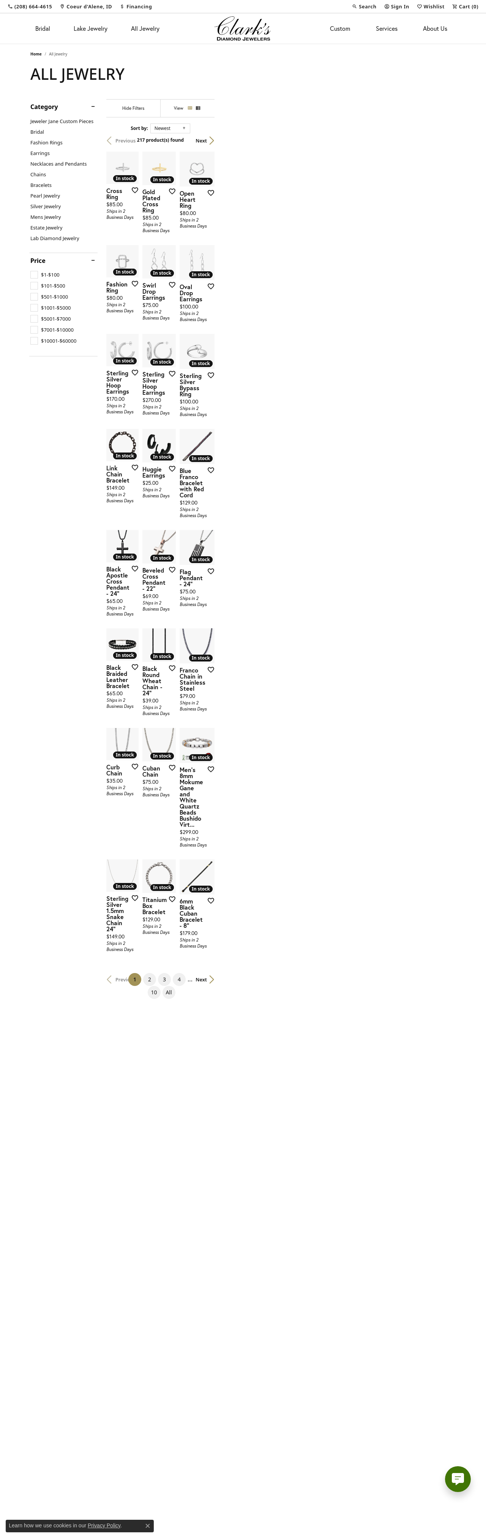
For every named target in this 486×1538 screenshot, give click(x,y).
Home (36, 54)
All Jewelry (145, 28)
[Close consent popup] (147, 1526)
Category (44, 107)
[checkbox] (45, 274)
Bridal (42, 28)
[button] (364, 6)
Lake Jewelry (90, 28)
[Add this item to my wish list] (214, 272)
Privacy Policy (104, 1525)
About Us (435, 28)
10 (306, 1376)
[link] (30, 6)
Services (387, 28)
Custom (340, 28)
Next (442, 140)
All (321, 1376)
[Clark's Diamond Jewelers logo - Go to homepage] (243, 28)
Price (38, 261)
